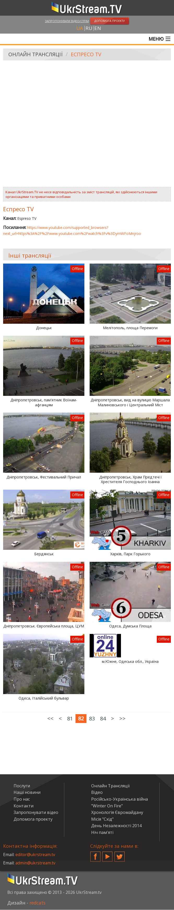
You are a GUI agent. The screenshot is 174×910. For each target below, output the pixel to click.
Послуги (22, 786)
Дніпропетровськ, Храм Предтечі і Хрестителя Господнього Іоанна (130, 479)
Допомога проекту (33, 819)
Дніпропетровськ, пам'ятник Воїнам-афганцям (43, 403)
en (97, 28)
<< (50, 718)
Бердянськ (44, 554)
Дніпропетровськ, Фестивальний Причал (44, 477)
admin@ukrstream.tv (35, 863)
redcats (38, 903)
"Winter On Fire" (107, 806)
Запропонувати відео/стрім (67, 21)
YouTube (107, 855)
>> (122, 718)
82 (81, 718)
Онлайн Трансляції (36, 54)
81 (70, 718)
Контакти (23, 806)
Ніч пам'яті (102, 833)
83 (92, 718)
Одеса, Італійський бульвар (44, 698)
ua (79, 28)
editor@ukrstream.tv (35, 855)
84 (103, 718)
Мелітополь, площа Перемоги (130, 328)
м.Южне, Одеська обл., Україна (130, 661)
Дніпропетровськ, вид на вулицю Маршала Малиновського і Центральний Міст (130, 403)
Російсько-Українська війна (119, 799)
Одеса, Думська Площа (130, 626)
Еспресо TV (87, 54)
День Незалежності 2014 (116, 826)
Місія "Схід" (102, 819)
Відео (97, 792)
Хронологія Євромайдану (117, 812)
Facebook (95, 855)
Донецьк (44, 328)
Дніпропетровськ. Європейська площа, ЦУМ (43, 626)
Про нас (22, 799)
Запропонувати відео (36, 812)
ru (88, 28)
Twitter (119, 855)
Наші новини (27, 792)
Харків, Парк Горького (130, 554)
